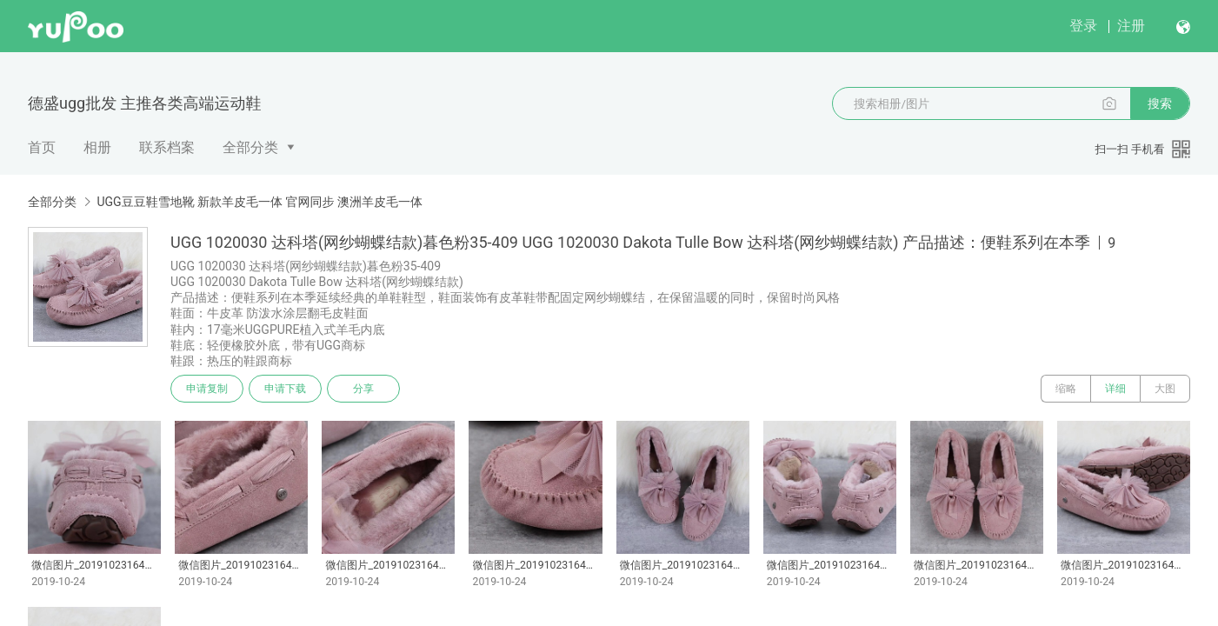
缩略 (1065, 389)
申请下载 (285, 389)
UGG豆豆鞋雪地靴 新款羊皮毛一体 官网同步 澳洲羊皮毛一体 (260, 202)
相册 (97, 147)
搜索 (1160, 103)
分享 (363, 389)
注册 (1131, 25)
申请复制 (207, 389)
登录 (1083, 25)
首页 (42, 147)
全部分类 (250, 147)
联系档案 (167, 147)
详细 (1115, 389)
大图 (1165, 389)
